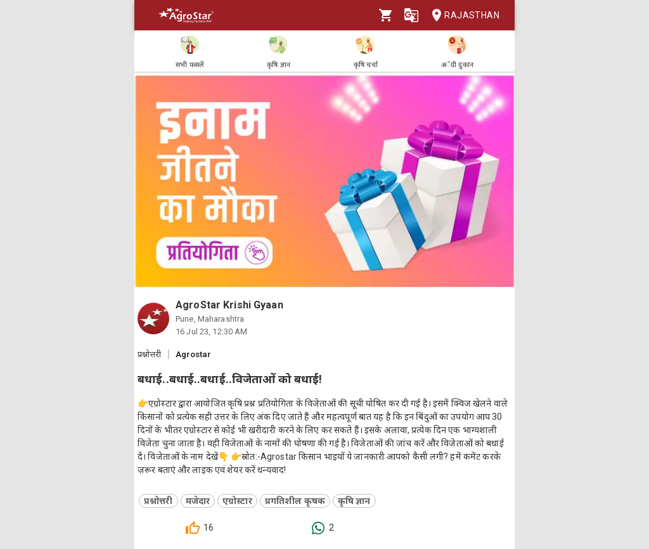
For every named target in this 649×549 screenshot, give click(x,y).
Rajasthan (461, 15)
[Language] (411, 15)
